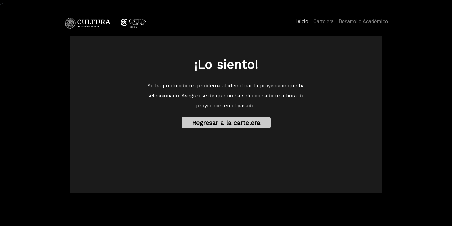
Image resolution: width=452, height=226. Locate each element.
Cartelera (323, 21)
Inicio (303, 21)
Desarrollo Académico (363, 21)
